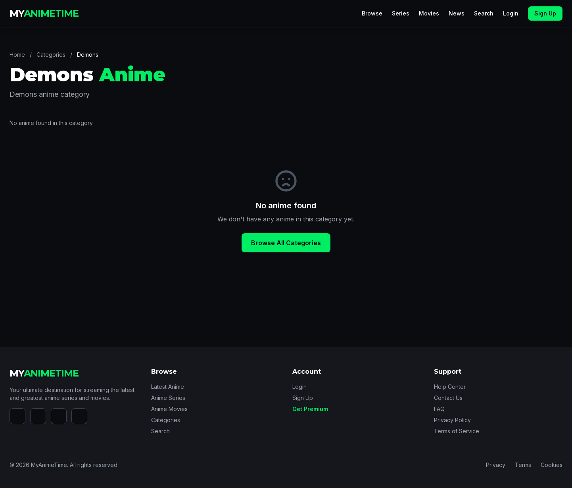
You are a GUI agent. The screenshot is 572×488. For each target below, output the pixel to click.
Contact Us (448, 397)
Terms (523, 464)
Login (510, 13)
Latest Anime (167, 386)
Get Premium (310, 408)
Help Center (450, 386)
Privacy (495, 464)
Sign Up (545, 13)
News (457, 13)
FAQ (439, 408)
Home (17, 54)
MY (44, 13)
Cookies (551, 464)
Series (400, 13)
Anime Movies (169, 408)
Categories (50, 54)
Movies (429, 13)
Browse (372, 13)
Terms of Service (456, 431)
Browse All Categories (286, 243)
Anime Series (168, 397)
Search (483, 13)
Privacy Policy (452, 420)
